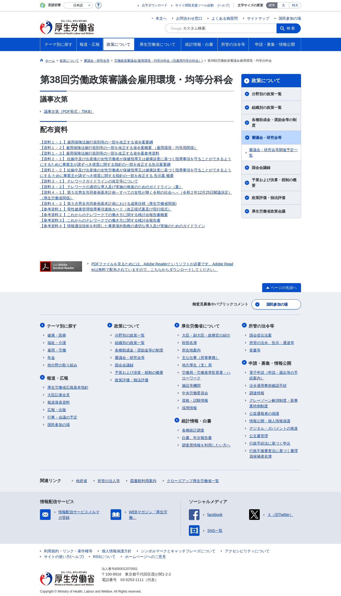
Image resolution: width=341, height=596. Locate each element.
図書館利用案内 (143, 478)
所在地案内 (191, 349)
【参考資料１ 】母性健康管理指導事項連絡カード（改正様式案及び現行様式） (106, 209)
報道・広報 (58, 376)
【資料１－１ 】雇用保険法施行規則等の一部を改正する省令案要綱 (96, 142)
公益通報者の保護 (264, 411)
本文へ (161, 18)
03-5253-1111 (132, 577)
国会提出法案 (260, 334)
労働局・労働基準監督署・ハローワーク (206, 374)
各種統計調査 (193, 428)
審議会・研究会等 (267, 137)
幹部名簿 (189, 341)
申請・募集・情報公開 (270, 361)
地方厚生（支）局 (197, 364)
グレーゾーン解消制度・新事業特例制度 (273, 401)
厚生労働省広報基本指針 (67, 385)
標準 (272, 5)
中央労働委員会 (195, 392)
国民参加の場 (290, 18)
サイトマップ (258, 18)
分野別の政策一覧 (267, 94)
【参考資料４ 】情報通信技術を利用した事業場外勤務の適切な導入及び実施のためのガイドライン (122, 226)
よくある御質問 (225, 18)
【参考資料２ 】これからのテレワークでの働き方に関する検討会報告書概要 (104, 215)
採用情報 (189, 406)
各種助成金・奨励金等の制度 (274, 122)
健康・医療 (56, 334)
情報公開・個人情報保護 (269, 418)
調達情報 (256, 390)
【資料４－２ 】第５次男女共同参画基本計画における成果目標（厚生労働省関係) (108, 203)
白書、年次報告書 (197, 435)
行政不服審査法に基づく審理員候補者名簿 (273, 451)
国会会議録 (261, 167)
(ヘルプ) (223, 5)
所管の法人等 (109, 478)
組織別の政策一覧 (267, 107)
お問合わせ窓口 (189, 18)
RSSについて (104, 554)
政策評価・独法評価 (268, 198)
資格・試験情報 (195, 399)
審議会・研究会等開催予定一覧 (273, 153)
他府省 (81, 478)
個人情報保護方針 (117, 549)
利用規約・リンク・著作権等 (68, 549)
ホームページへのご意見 (145, 554)
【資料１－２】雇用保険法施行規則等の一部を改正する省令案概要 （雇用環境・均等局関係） (119, 148)
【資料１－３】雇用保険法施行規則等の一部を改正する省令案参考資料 (99, 153)
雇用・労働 (56, 349)
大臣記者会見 (58, 392)
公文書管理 (258, 433)
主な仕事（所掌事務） (200, 356)
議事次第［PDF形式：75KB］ (69, 111)
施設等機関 (191, 384)
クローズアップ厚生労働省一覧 (193, 478)
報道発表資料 (58, 400)
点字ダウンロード (154, 5)
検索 (291, 28)
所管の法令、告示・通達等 (271, 341)
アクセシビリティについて (247, 549)
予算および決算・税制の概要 (274, 183)
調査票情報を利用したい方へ (206, 443)
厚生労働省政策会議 (268, 211)
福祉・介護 (56, 341)
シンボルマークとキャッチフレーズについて (178, 549)
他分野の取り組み (62, 364)
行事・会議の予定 (62, 415)
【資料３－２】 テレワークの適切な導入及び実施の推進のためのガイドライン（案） (111, 187)
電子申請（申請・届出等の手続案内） (273, 373)
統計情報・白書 (197, 419)
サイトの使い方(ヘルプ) (64, 554)
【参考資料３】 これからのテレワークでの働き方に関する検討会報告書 (100, 220)
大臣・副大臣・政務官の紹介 (206, 334)
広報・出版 (56, 407)
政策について (265, 80)
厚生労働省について (201, 325)
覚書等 (255, 349)
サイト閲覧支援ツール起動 (194, 5)
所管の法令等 (262, 325)
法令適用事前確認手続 (268, 383)
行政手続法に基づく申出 (269, 441)
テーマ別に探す (62, 325)
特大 (295, 5)
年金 (51, 356)
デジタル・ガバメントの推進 (273, 426)
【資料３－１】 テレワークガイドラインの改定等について (89, 181)
